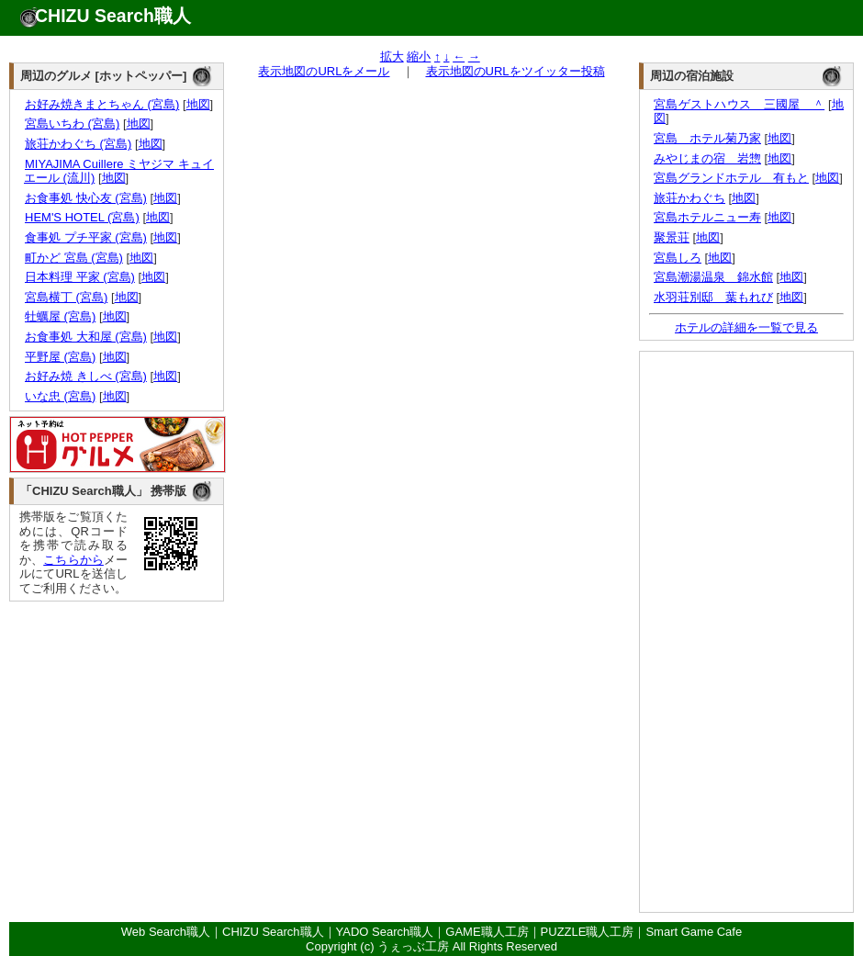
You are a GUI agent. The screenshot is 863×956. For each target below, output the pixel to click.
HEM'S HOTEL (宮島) (82, 217)
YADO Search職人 (385, 932)
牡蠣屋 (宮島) (59, 316)
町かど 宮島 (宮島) (73, 257)
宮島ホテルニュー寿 (707, 217)
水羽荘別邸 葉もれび (713, 297)
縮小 (419, 56)
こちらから (73, 560)
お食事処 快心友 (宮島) (85, 198)
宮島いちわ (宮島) (71, 123)
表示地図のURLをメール (323, 71)
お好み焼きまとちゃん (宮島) (101, 104)
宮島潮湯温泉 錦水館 (713, 277)
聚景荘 (671, 237)
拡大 (392, 56)
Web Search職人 (165, 932)
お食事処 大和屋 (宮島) (85, 336)
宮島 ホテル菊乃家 (707, 138)
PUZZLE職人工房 (587, 932)
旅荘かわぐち (689, 198)
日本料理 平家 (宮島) (79, 277)
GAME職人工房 (486, 932)
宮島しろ (677, 257)
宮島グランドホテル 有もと (731, 178)
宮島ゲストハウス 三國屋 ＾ (739, 104)
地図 (198, 104)
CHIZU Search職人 (113, 16)
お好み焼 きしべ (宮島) (85, 376)
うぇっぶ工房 (413, 946)
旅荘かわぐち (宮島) (77, 144)
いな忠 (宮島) (59, 396)
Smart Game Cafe (693, 932)
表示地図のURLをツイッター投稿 (515, 71)
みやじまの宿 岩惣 (707, 158)
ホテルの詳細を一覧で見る (746, 327)
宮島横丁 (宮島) (65, 297)
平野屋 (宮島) (59, 357)
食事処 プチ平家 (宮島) (85, 237)
